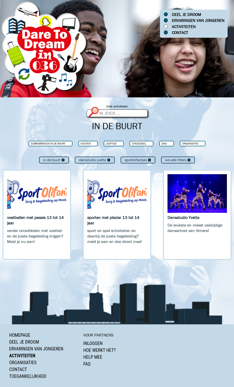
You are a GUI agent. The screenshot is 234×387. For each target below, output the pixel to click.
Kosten (86, 143)
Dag (164, 143)
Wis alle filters (178, 160)
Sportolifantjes (138, 160)
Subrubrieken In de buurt (48, 143)
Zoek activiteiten (117, 106)
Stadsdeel (139, 143)
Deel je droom (186, 14)
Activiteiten (184, 26)
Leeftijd (111, 143)
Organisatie (190, 143)
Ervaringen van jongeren (198, 20)
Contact (180, 32)
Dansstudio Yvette (95, 160)
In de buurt (54, 160)
